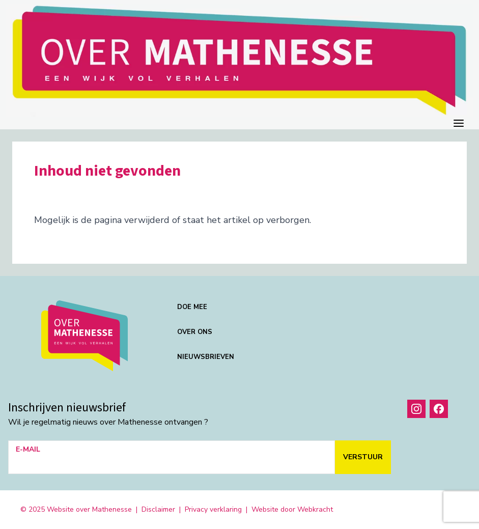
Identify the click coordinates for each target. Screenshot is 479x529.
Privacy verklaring (213, 509)
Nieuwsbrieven (205, 356)
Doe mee (192, 307)
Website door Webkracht (292, 509)
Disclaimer (158, 509)
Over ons (194, 332)
